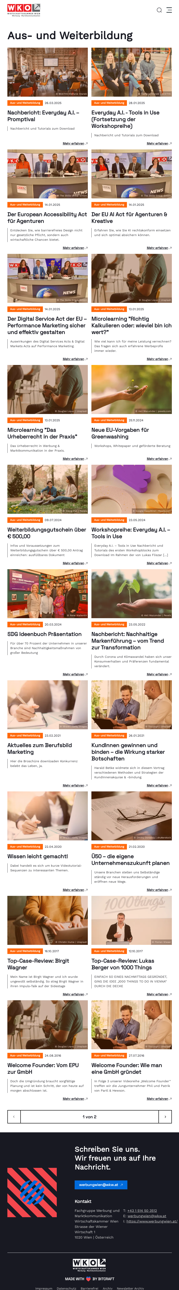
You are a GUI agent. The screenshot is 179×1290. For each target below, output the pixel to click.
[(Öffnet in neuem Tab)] (89, 1279)
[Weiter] (165, 1117)
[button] (159, 10)
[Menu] (168, 10)
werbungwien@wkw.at (101, 1184)
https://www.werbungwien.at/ (152, 1221)
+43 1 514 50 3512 (142, 1210)
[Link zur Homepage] (24, 10)
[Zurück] (14, 1117)
